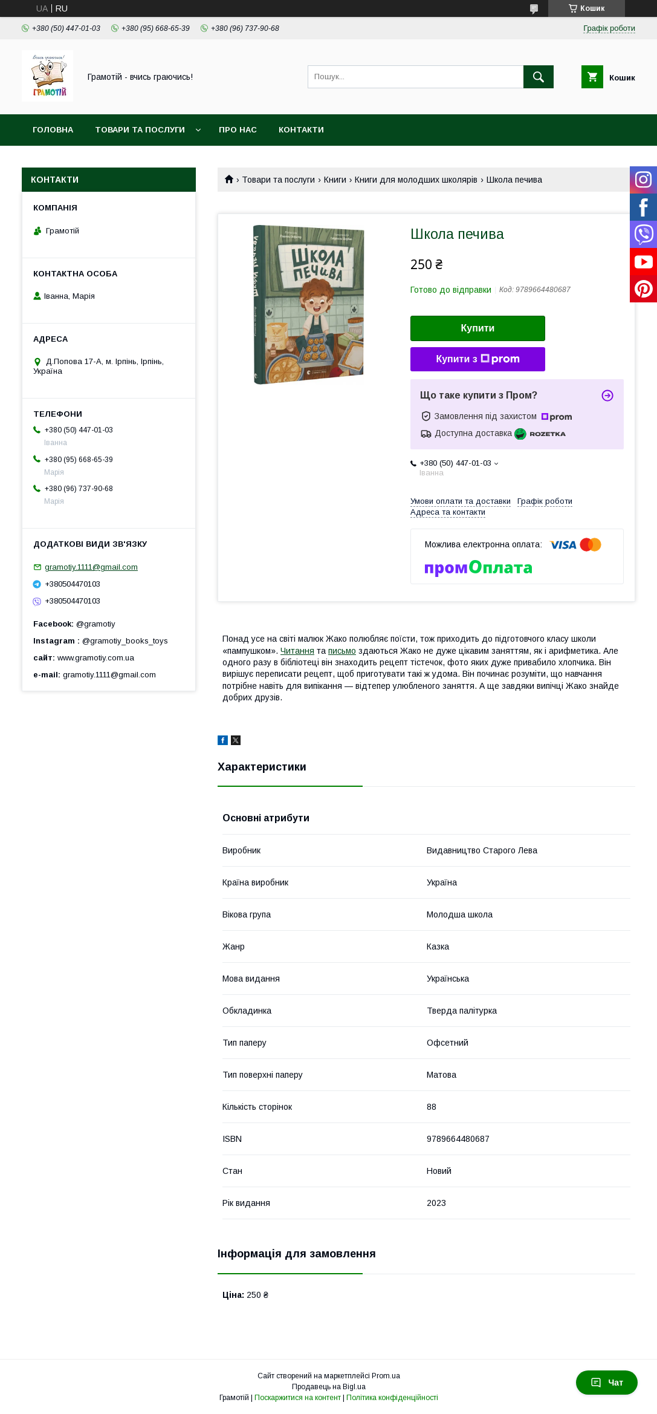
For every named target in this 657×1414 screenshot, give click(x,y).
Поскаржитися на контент (297, 1397)
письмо (342, 651)
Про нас (238, 129)
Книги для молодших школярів (416, 179)
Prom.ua (386, 1376)
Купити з (477, 359)
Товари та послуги (140, 129)
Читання (297, 651)
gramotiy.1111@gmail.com (91, 567)
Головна (53, 129)
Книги (335, 179)
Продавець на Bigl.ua (329, 1387)
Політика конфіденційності (392, 1397)
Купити (478, 328)
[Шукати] (538, 76)
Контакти (301, 129)
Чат (607, 1382)
